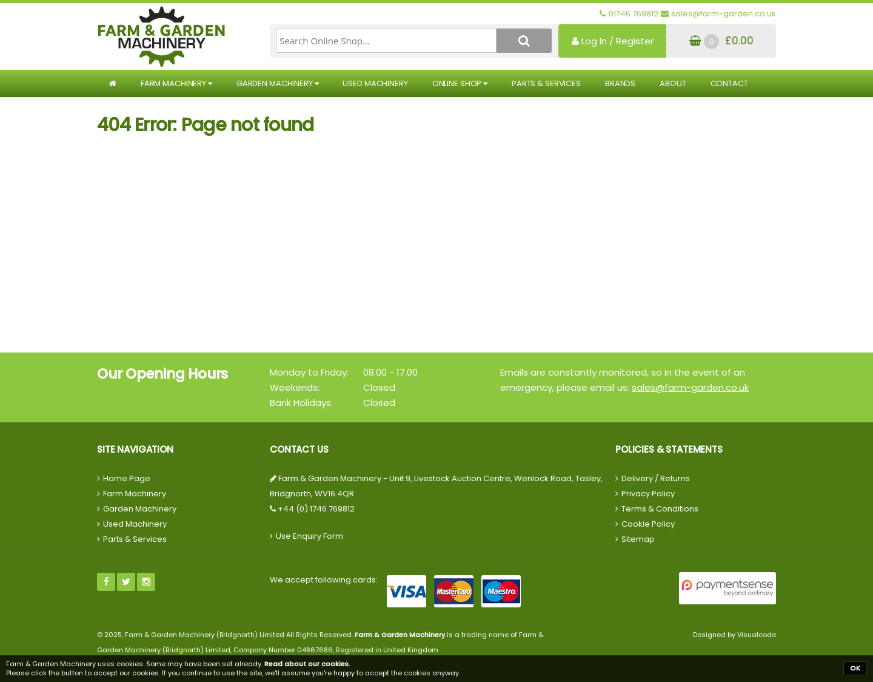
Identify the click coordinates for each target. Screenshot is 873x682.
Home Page (126, 478)
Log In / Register (613, 41)
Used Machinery (375, 83)
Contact (729, 83)
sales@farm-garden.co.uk (690, 387)
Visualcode (756, 635)
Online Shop (459, 83)
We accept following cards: (324, 580)
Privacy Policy (648, 493)
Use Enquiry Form (309, 536)
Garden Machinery (277, 83)
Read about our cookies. (307, 664)
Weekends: (294, 387)
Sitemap (638, 539)
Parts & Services (546, 83)
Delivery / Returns (655, 478)
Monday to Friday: (309, 372)
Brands (620, 83)
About (673, 83)
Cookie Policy (648, 524)
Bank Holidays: (301, 402)
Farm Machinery (176, 83)
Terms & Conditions (659, 509)
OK (855, 668)
